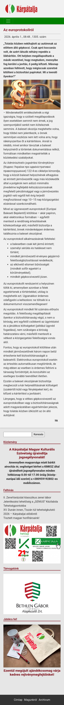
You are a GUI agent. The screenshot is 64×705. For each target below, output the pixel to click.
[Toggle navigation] (8, 21)
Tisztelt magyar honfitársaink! (21, 518)
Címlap (18, 699)
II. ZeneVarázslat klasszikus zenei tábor (27, 497)
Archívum (44, 699)
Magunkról (30, 699)
